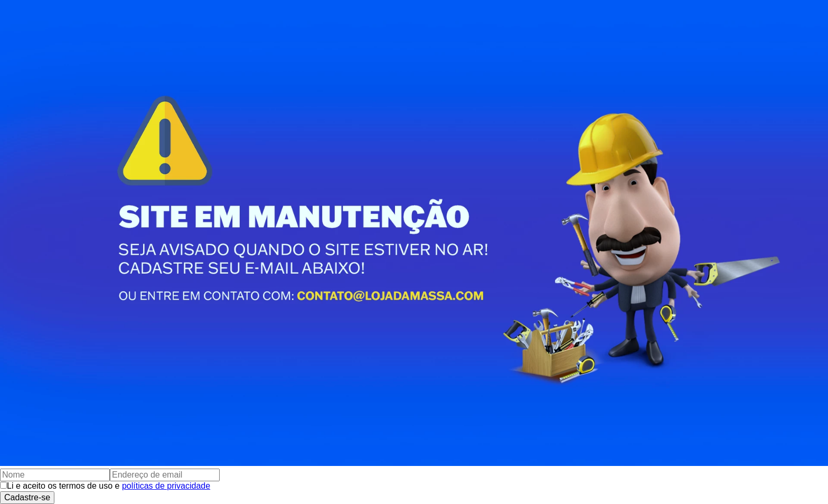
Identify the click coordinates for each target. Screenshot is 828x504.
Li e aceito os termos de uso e (108, 485)
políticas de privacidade (166, 485)
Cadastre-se (27, 497)
